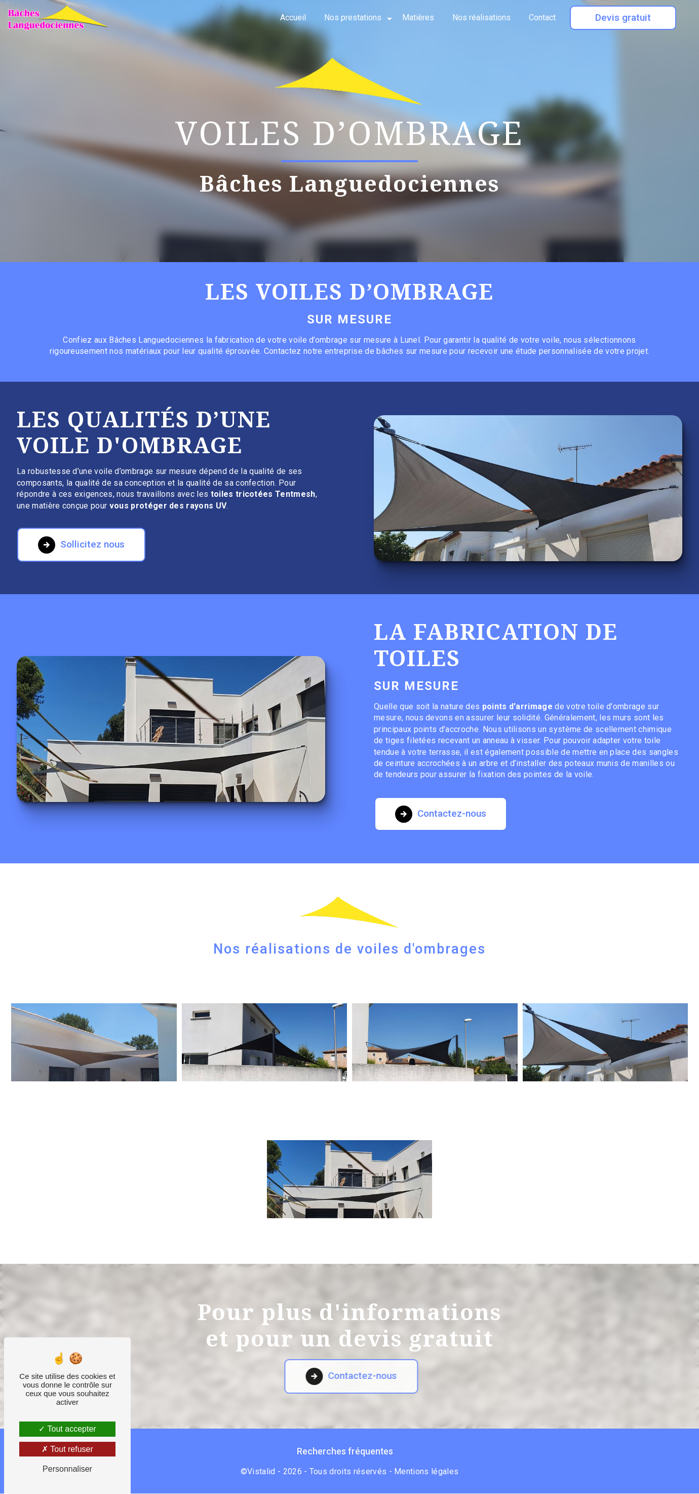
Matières (418, 17)
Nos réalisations (481, 17)
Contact (542, 17)
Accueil (293, 17)
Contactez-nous (441, 775)
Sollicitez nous (81, 506)
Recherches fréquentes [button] (345, 1451)
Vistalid (261, 1472)
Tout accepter (67, 1429)
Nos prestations (352, 17)
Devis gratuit (623, 17)
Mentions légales (426, 1472)
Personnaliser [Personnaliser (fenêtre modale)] (67, 1469)
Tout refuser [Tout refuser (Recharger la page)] (67, 1449)
